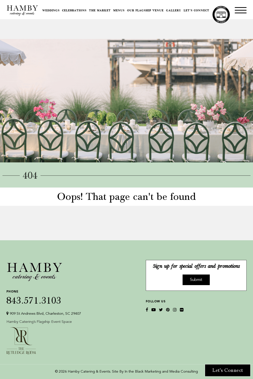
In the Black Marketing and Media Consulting (161, 372)
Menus (119, 10)
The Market (100, 10)
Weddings (51, 10)
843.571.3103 (43, 296)
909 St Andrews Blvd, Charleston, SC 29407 (43, 313)
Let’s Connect (196, 10)
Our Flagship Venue (145, 10)
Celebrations (74, 10)
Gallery (173, 10)
